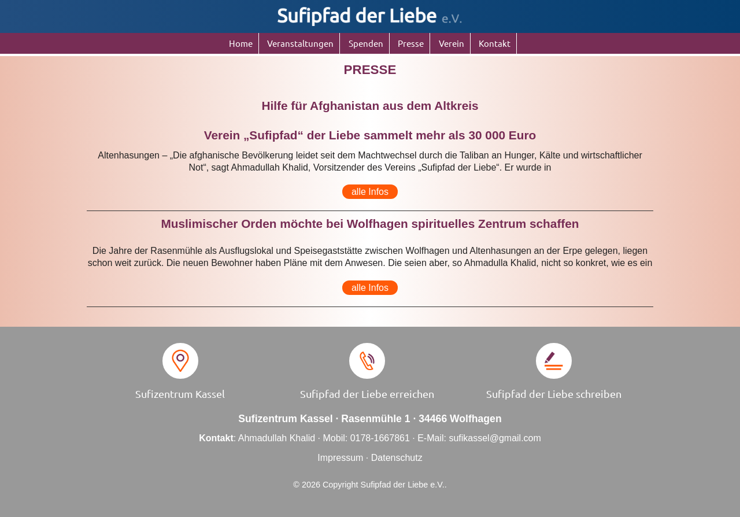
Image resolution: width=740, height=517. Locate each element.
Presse (411, 43)
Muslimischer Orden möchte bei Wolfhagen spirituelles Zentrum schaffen (370, 223)
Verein (451, 43)
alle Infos (370, 192)
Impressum (340, 458)
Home (241, 43)
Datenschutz (397, 458)
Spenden (366, 43)
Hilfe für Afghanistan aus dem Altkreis (369, 105)
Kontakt (494, 43)
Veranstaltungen (300, 43)
